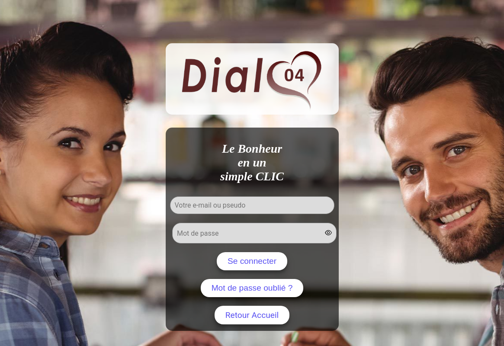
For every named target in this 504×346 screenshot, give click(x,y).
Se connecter (252, 261)
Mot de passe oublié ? (252, 287)
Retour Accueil (252, 315)
